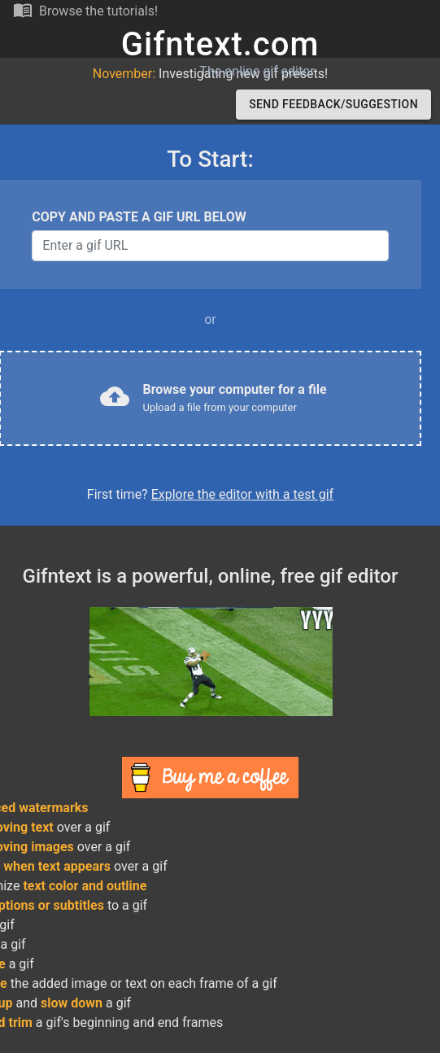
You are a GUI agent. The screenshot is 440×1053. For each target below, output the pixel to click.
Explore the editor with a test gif (242, 494)
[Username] (210, 245)
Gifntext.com (220, 44)
